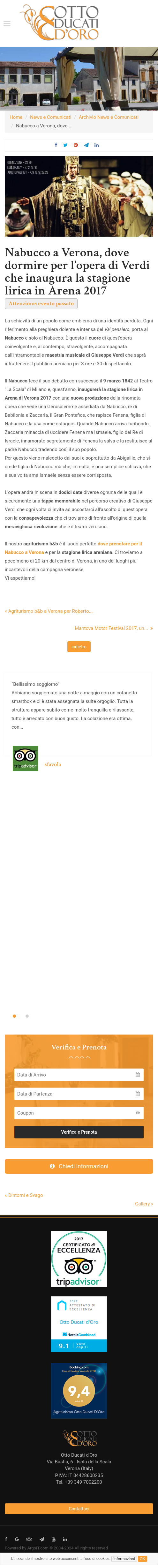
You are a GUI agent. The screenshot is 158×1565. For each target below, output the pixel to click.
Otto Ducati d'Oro (79, 1455)
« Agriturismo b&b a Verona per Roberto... (49, 611)
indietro (79, 646)
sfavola (53, 764)
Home (16, 117)
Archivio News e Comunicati (109, 117)
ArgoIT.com (38, 1548)
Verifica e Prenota (79, 1132)
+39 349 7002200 (83, 1482)
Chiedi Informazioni (79, 1166)
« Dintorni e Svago (24, 1195)
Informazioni (124, 1559)
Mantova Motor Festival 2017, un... (114, 628)
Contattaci (79, 1508)
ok (142, 1558)
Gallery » (144, 1204)
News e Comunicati (50, 117)
